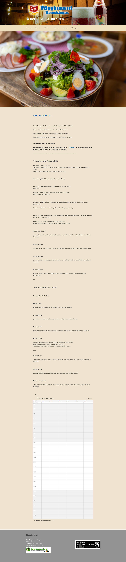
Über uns (57, 28)
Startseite (29, 28)
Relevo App (71, 147)
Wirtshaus (47, 28)
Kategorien (38, 395)
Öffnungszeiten (75, 28)
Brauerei (38, 28)
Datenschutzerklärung (37, 543)
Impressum (28, 543)
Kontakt (66, 28)
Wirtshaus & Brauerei (47, 19)
